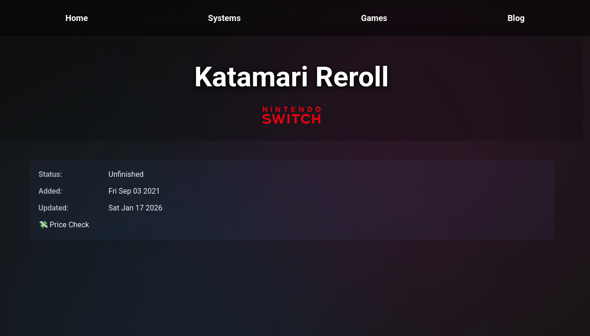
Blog (516, 18)
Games (374, 18)
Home (76, 18)
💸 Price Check (64, 224)
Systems (224, 18)
